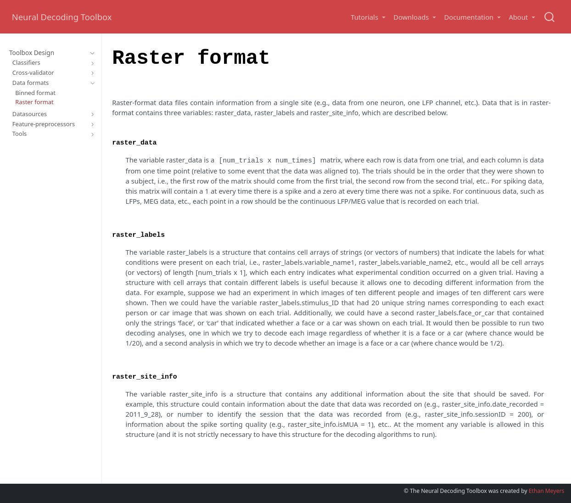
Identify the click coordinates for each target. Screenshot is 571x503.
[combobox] (550, 17)
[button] (368, 17)
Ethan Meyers (547, 490)
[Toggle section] (91, 53)
